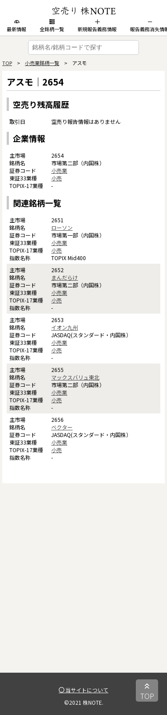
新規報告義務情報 (97, 26)
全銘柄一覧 (52, 26)
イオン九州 (64, 327)
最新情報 (16, 26)
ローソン (62, 227)
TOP (7, 62)
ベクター (62, 427)
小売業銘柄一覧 (42, 62)
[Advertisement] (83, 589)
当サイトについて (83, 690)
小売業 (59, 170)
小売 (56, 178)
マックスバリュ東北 (75, 377)
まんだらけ (64, 277)
